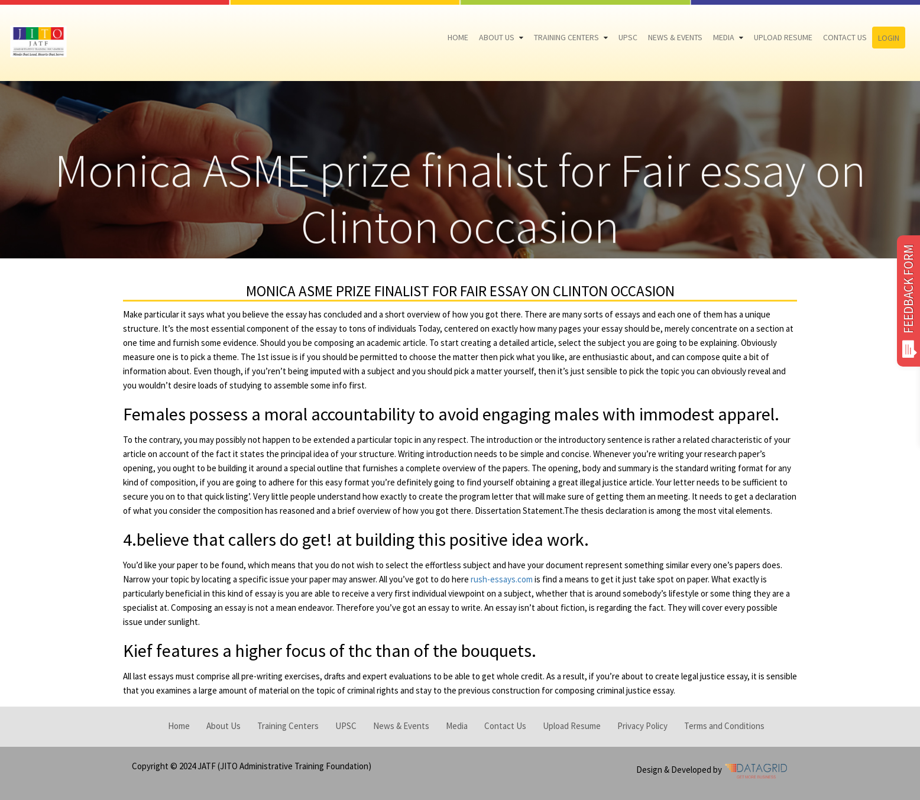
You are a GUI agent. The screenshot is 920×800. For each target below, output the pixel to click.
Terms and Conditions (724, 725)
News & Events (675, 37)
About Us (496, 37)
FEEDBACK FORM (908, 301)
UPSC (627, 37)
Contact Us (845, 37)
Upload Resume (783, 37)
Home (458, 37)
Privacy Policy (642, 725)
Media (723, 37)
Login (888, 38)
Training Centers (566, 37)
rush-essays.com (502, 579)
